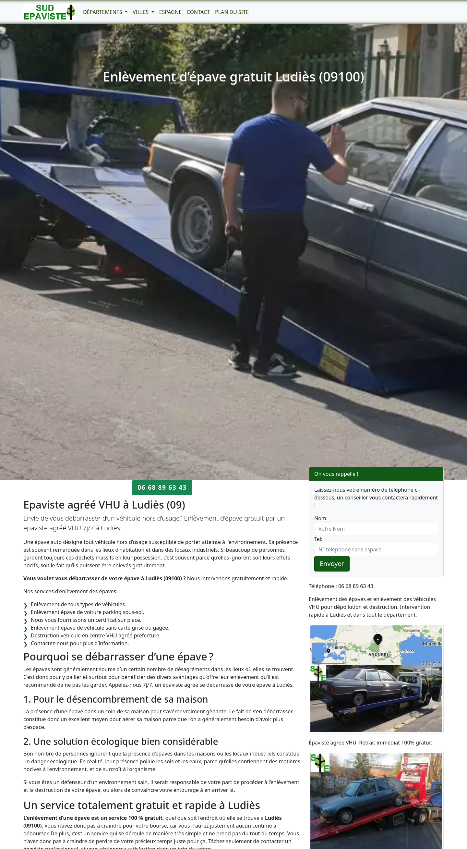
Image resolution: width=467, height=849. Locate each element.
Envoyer (332, 563)
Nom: (321, 518)
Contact (198, 12)
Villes (141, 12)
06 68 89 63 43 (162, 487)
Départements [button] (103, 12)
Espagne (170, 12)
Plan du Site (232, 12)
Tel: (318, 539)
